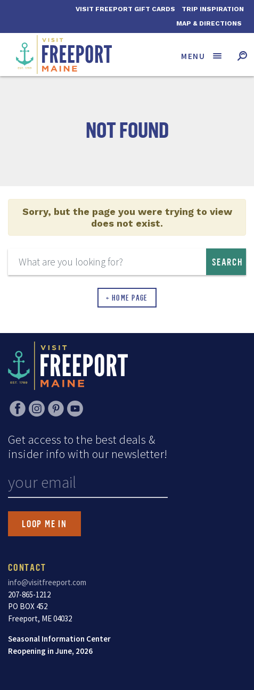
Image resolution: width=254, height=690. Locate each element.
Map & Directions (209, 23)
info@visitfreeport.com (47, 582)
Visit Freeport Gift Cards (125, 9)
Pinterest (56, 409)
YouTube (75, 409)
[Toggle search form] (242, 56)
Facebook (18, 409)
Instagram (37, 409)
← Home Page (127, 297)
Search (227, 262)
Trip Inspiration (213, 9)
